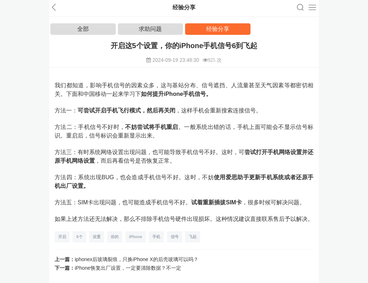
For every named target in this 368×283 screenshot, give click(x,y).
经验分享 (217, 29)
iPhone (135, 237)
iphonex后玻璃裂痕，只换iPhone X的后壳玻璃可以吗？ (136, 259)
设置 (97, 237)
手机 (156, 237)
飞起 (193, 237)
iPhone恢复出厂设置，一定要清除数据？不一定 (128, 268)
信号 (175, 237)
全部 (83, 29)
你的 (115, 237)
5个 (79, 237)
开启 (62, 237)
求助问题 (150, 29)
